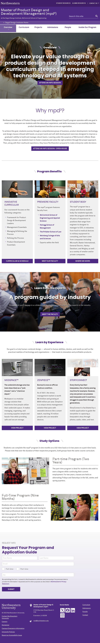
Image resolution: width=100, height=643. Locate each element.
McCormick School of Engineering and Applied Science (50, 218)
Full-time (7, 569)
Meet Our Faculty (50, 261)
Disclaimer (5, 625)
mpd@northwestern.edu (41, 620)
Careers (4, 621)
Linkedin (73, 610)
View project (17, 428)
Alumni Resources (79, 3)
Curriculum (24, 27)
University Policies (8, 632)
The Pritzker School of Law (50, 232)
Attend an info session (50, 83)
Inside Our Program (87, 28)
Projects (38, 27)
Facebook (67, 610)
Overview (8, 28)
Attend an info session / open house (50, 148)
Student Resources (63, 3)
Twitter (62, 610)
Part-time (22, 569)
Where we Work (82, 261)
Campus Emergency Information (13, 628)
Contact (85, 615)
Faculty (85, 611)
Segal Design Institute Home (16, 22)
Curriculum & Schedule (17, 261)
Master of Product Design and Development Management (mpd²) (32, 13)
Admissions (52, 27)
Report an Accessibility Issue (12, 635)
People (68, 28)
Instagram (62, 615)
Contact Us (93, 3)
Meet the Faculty (50, 314)
